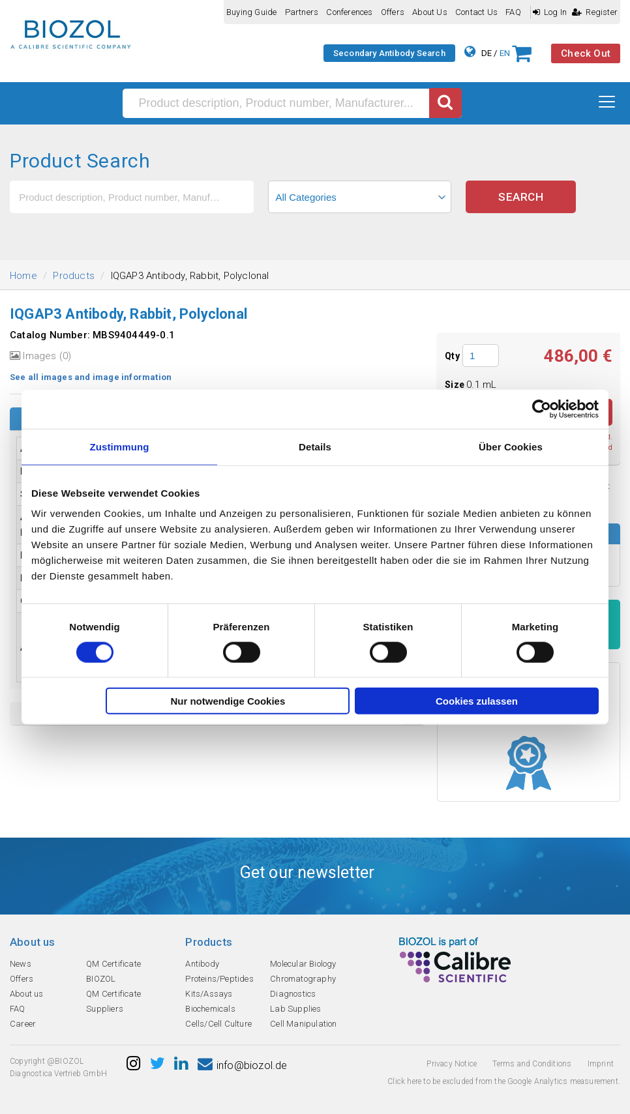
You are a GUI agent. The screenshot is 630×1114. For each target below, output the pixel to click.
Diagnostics (293, 994)
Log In (550, 12)
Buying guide (251, 12)
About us (429, 12)
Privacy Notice (452, 1063)
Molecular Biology (303, 964)
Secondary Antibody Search (389, 53)
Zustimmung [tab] (119, 446)
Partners (302, 12)
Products (74, 276)
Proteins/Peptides (219, 979)
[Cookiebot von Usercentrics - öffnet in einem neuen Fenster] (542, 408)
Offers (392, 12)
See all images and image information (91, 377)
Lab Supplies (295, 1009)
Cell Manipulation (303, 1024)
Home (23, 276)
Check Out (585, 53)
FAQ (513, 12)
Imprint (601, 1063)
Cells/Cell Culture (218, 1024)
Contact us (476, 12)
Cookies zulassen (477, 701)
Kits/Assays (208, 994)
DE (486, 53)
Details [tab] (315, 446)
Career (23, 1024)
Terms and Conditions (531, 1063)
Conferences (349, 12)
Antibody (202, 964)
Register (595, 12)
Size (455, 384)
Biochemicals (210, 1009)
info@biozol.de (243, 1065)
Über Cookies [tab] (511, 446)
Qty (452, 356)
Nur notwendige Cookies (227, 701)
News (20, 964)
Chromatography (303, 979)
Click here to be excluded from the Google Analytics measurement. (503, 1081)
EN (505, 53)
